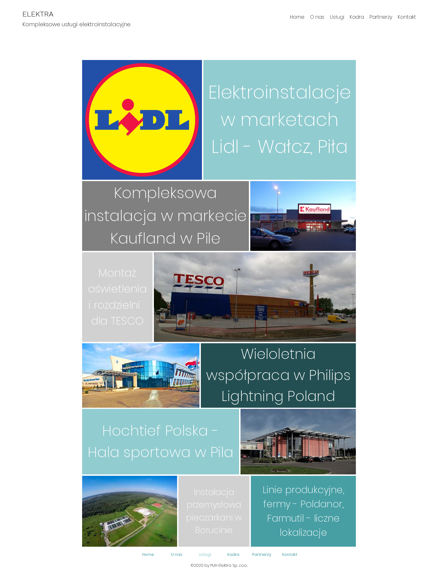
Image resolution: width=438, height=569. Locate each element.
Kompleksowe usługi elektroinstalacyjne (76, 24)
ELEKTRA (37, 14)
